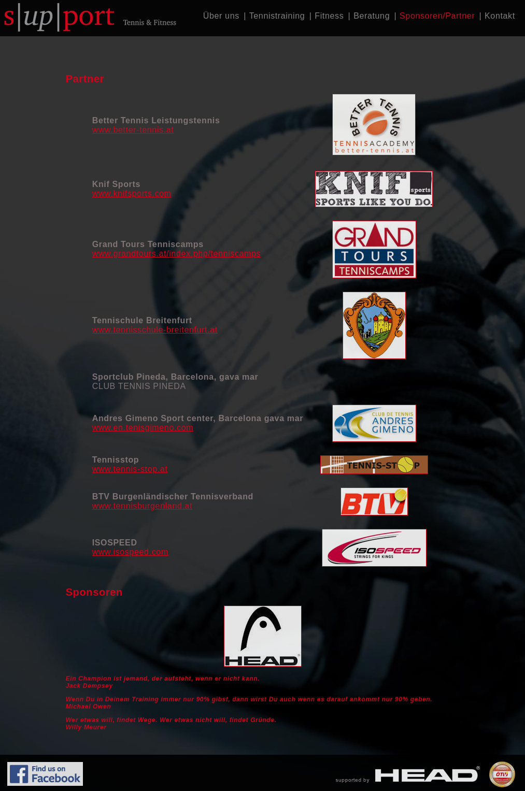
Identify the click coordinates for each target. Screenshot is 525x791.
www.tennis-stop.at (130, 469)
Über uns (221, 15)
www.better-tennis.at (133, 129)
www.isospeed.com (130, 552)
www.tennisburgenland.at (142, 505)
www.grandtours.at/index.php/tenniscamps (176, 253)
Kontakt (500, 15)
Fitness (329, 15)
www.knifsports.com (132, 193)
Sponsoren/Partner (437, 15)
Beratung (371, 15)
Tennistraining (277, 15)
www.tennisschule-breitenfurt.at (155, 329)
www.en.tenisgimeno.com (143, 427)
